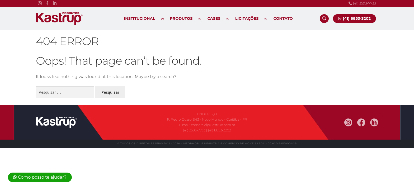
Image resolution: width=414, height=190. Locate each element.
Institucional (139, 18)
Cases (213, 18)
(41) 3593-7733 (362, 3)
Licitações (247, 18)
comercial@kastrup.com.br (213, 125)
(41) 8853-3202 (219, 130)
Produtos (181, 18)
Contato (283, 18)
